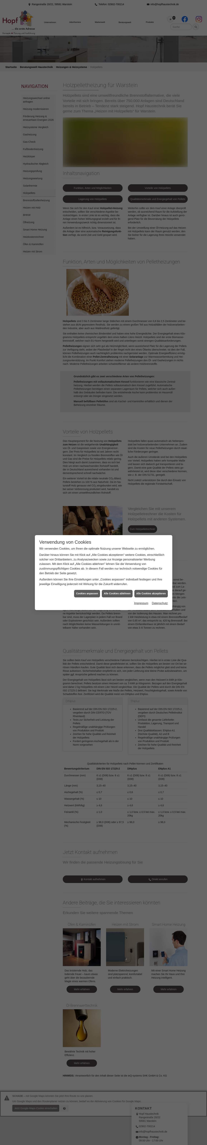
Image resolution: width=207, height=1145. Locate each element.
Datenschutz (160, 589)
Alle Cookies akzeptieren (151, 580)
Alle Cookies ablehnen (117, 580)
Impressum (141, 589)
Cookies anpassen (87, 580)
